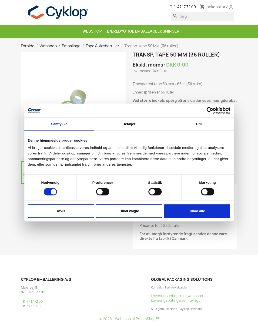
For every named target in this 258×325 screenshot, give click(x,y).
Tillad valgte (129, 211)
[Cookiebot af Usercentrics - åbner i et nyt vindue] (210, 110)
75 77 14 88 (34, 306)
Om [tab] (199, 124)
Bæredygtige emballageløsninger (143, 31)
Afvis (61, 211)
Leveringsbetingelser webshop (177, 295)
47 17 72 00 (186, 6)
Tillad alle (197, 211)
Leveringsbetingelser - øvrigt (175, 300)
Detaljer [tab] (129, 124)
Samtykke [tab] (59, 124)
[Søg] (202, 16)
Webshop (92, 31)
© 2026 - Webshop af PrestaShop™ (129, 318)
